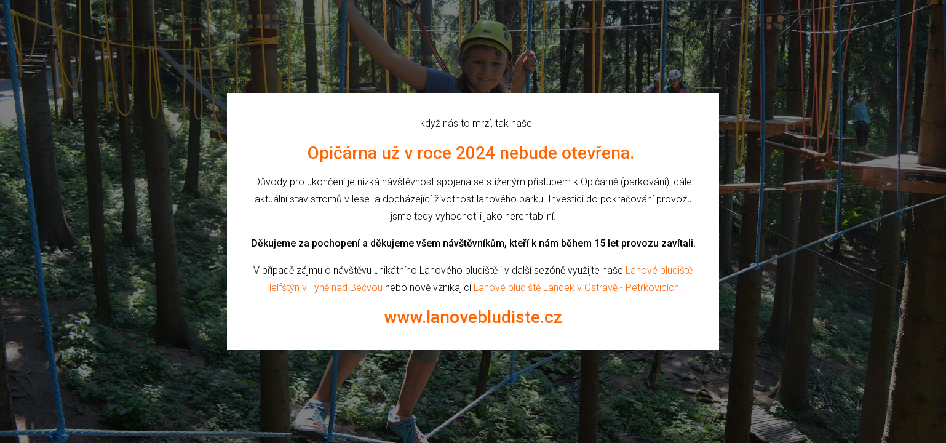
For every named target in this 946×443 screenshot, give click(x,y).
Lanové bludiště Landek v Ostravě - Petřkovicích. (578, 287)
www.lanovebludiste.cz (473, 317)
